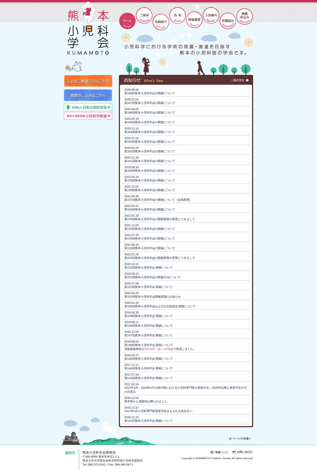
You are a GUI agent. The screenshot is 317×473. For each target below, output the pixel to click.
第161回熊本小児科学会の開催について (149, 161)
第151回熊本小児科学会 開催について (148, 287)
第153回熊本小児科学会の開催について (149, 248)
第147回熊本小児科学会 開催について (148, 335)
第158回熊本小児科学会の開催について (149, 190)
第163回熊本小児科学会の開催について (149, 141)
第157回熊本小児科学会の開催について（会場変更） (158, 199)
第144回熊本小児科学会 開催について (148, 368)
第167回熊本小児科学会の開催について (149, 103)
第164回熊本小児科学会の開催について (149, 132)
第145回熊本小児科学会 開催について (148, 358)
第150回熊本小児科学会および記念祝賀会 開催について (160, 306)
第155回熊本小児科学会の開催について (149, 228)
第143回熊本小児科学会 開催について (148, 378)
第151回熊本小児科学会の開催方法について (152, 277)
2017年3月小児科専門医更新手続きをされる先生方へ (158, 411)
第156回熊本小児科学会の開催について (149, 209)
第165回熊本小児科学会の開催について (149, 122)
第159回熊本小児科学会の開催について (149, 180)
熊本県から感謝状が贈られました (145, 401)
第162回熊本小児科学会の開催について (149, 151)
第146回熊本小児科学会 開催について (148, 345)
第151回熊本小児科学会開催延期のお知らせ (152, 296)
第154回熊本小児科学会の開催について (149, 238)
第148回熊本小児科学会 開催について (148, 325)
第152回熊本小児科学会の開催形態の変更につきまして (159, 258)
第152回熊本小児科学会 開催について (148, 267)
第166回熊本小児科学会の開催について (149, 112)
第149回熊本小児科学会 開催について (148, 316)
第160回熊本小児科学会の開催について (149, 170)
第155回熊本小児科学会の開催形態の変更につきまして (159, 219)
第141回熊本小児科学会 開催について (148, 420)
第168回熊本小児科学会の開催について (149, 93)
